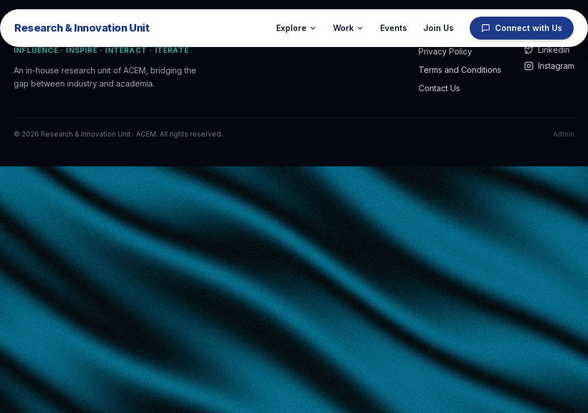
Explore (296, 28)
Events (393, 28)
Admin (563, 134)
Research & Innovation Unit (81, 28)
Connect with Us (521, 28)
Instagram (549, 66)
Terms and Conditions (460, 70)
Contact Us (439, 88)
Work (348, 28)
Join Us (438, 28)
